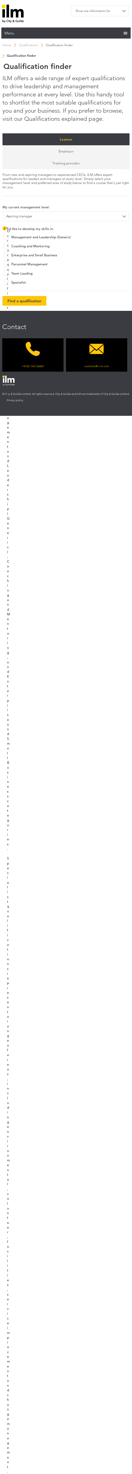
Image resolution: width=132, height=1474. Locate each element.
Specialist (18, 282)
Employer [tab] (66, 151)
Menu (9, 33)
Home (6, 45)
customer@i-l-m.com (96, 366)
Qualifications (28, 45)
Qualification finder (59, 45)
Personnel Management (29, 264)
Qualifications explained (55, 118)
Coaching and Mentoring (30, 246)
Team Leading (22, 273)
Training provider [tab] (66, 163)
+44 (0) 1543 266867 (32, 366)
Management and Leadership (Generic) (41, 237)
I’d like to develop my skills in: (28, 229)
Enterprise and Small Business (34, 255)
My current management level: (26, 207)
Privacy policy (15, 400)
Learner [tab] (66, 139)
